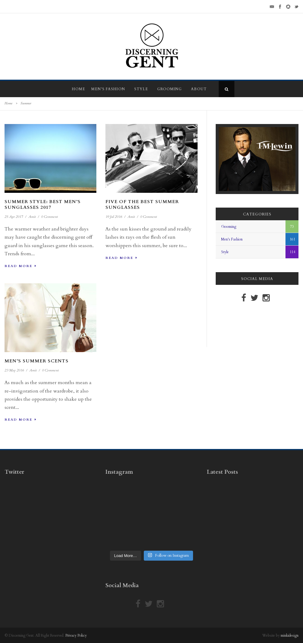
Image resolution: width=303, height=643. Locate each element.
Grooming (169, 89)
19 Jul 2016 (113, 216)
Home (78, 89)
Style (141, 89)
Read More (21, 266)
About (199, 89)
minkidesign (289, 635)
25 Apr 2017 (14, 216)
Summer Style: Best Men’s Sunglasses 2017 (43, 205)
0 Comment (49, 216)
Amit (32, 216)
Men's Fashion (232, 239)
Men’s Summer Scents (37, 361)
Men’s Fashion (108, 89)
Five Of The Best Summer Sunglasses (142, 205)
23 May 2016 (14, 370)
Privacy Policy (76, 635)
